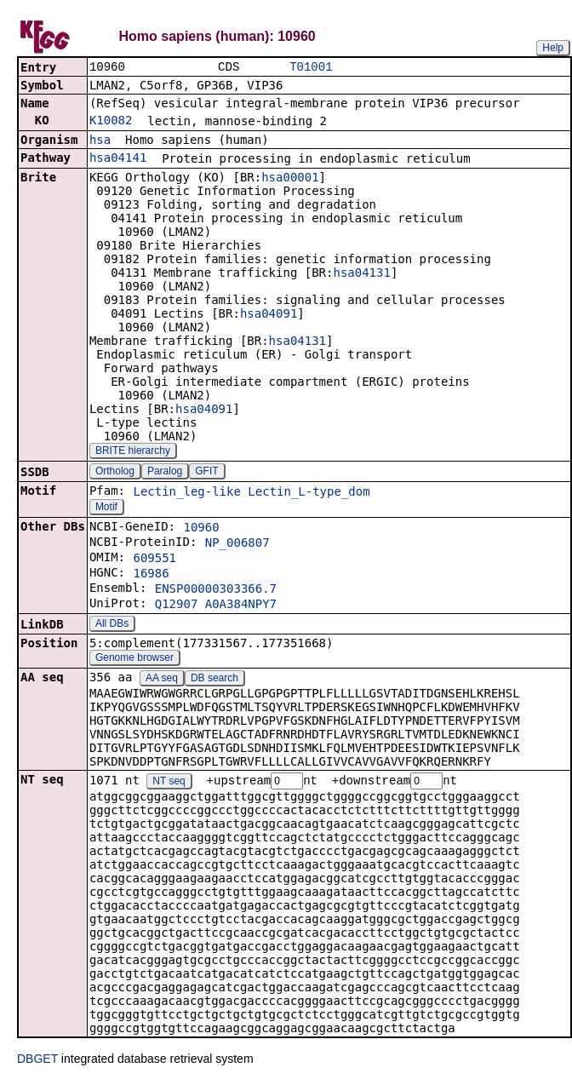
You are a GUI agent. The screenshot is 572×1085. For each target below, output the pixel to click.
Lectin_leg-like (186, 493)
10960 (201, 529)
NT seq (168, 783)
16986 (151, 575)
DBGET (37, 1061)
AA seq (162, 680)
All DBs (112, 625)
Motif (106, 508)
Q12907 (176, 605)
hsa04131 (361, 274)
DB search (214, 680)
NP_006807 (237, 544)
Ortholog (114, 473)
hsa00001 (289, 179)
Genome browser (134, 659)
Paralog (164, 473)
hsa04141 (117, 159)
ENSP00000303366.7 (216, 590)
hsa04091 (268, 315)
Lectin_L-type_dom (308, 493)
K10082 (111, 122)
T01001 (310, 68)
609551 (154, 559)
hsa (100, 141)
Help (552, 48)
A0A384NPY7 (241, 605)
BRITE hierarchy (132, 452)
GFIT (206, 473)
